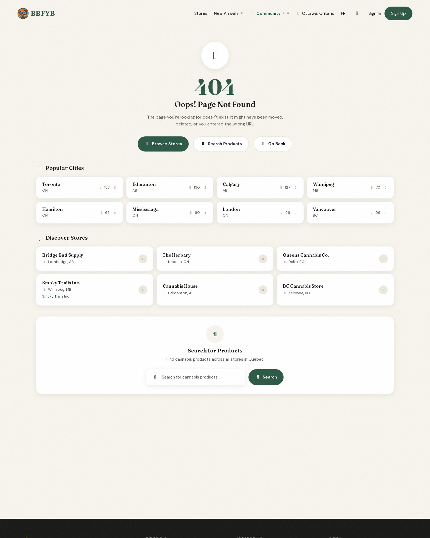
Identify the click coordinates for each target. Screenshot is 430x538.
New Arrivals (229, 13)
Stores (200, 13)
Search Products (221, 144)
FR (343, 13)
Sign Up (398, 13)
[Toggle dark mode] (357, 13)
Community (270, 13)
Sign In (374, 13)
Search (266, 377)
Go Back (273, 144)
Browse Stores (163, 144)
